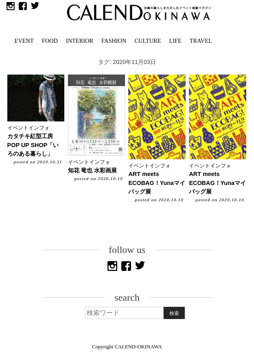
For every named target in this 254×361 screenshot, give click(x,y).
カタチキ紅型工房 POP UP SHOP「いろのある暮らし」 (33, 145)
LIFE (175, 40)
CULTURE (147, 40)
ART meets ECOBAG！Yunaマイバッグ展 (156, 183)
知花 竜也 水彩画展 (92, 170)
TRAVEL (201, 40)
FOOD (50, 40)
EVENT (24, 40)
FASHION (113, 40)
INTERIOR (79, 40)
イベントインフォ (28, 128)
